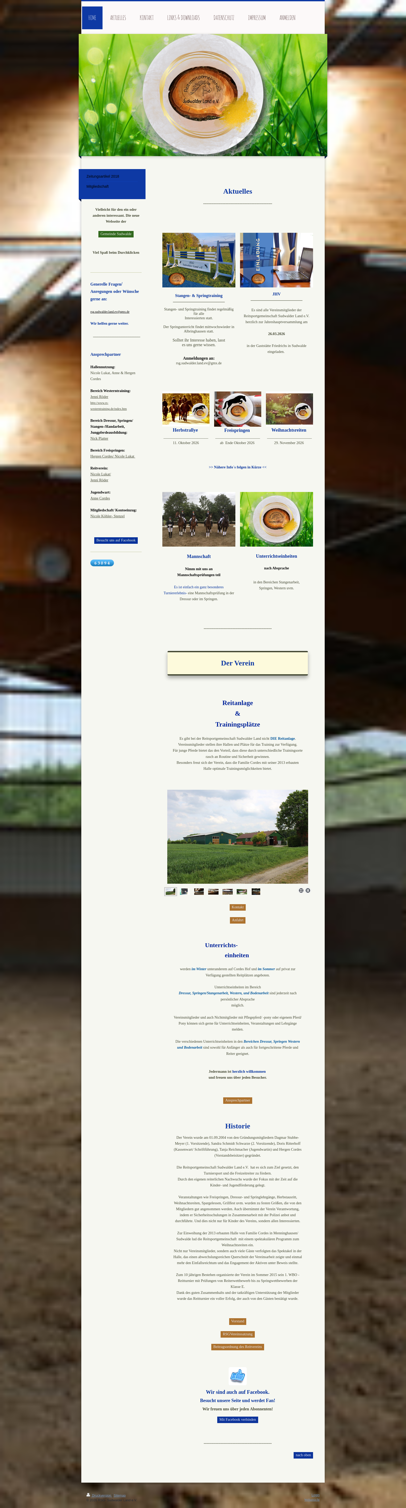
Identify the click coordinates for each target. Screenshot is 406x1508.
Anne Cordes (100, 498)
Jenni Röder (99, 397)
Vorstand (237, 1321)
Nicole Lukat (100, 474)
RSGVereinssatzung (237, 1334)
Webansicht (312, 1500)
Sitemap (120, 1495)
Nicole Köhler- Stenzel (107, 516)
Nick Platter (99, 438)
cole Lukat (126, 456)
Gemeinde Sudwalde (116, 234)
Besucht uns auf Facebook (115, 540)
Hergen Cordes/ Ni (104, 456)
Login (315, 1495)
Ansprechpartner (237, 1100)
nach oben (303, 1455)
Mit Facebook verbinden (237, 1419)
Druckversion (99, 1495)
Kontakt (238, 907)
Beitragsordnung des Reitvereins (237, 1347)
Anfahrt (238, 920)
